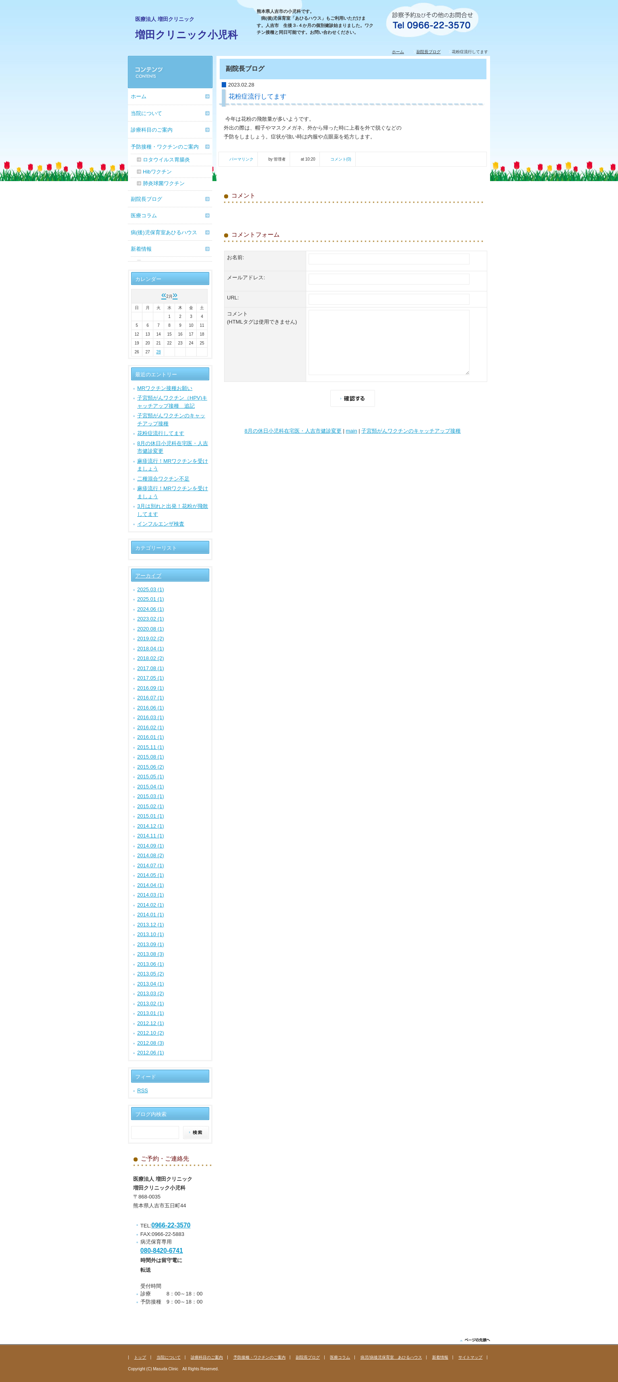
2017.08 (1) (150, 668)
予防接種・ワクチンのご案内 (165, 147)
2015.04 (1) (150, 787)
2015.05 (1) (150, 777)
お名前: (235, 257)
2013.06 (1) (150, 964)
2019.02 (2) (150, 638)
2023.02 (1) (150, 619)
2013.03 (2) (150, 993)
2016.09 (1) (150, 688)
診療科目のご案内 (152, 130)
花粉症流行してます (160, 433)
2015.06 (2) (150, 767)
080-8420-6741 (161, 1250)
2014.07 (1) (150, 865)
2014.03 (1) (150, 895)
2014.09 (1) (150, 846)
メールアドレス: (246, 277)
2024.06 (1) (150, 609)
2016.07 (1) (150, 698)
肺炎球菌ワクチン (164, 183)
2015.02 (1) (150, 806)
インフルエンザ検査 (160, 524)
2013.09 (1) (150, 944)
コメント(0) (340, 159)
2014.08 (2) (150, 855)
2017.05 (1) (150, 678)
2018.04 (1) (150, 649)
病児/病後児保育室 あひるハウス (391, 1357)
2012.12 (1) (150, 1023)
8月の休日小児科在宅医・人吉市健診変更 (293, 431)
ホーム (398, 52)
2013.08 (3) (150, 954)
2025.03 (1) (150, 589)
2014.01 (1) (150, 915)
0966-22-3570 (170, 1225)
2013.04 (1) (150, 984)
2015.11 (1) (150, 747)
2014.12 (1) (150, 826)
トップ (140, 1357)
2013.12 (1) (150, 925)
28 (158, 352)
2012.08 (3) (150, 1043)
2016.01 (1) (150, 737)
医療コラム (144, 215)
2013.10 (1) (150, 934)
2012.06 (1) (150, 1053)
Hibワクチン (157, 172)
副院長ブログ (428, 52)
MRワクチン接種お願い (164, 388)
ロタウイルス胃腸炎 (166, 160)
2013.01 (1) (150, 1013)
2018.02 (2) (150, 658)
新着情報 (141, 249)
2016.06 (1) (150, 708)
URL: (233, 298)
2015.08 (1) (150, 757)
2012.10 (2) (150, 1033)
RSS (142, 1090)
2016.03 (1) (150, 717)
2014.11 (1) (150, 836)
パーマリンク (241, 159)
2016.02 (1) (150, 727)
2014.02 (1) (150, 905)
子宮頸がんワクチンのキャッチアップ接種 (411, 431)
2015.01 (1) (150, 816)
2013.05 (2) (150, 974)
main (351, 431)
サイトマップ (470, 1357)
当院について (146, 113)
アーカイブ (148, 576)
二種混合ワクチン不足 (163, 479)
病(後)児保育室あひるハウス (164, 232)
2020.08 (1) (150, 629)
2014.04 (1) (150, 885)
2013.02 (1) (150, 1003)
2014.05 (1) (150, 875)
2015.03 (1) (150, 796)
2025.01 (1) (150, 599)
